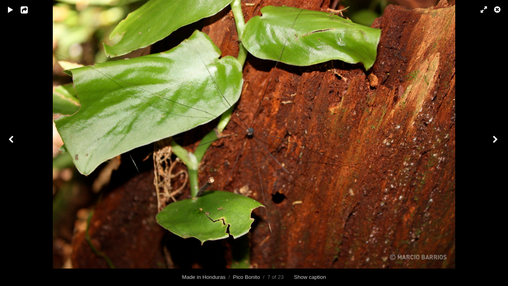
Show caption (310, 277)
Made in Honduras (203, 277)
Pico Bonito (246, 277)
